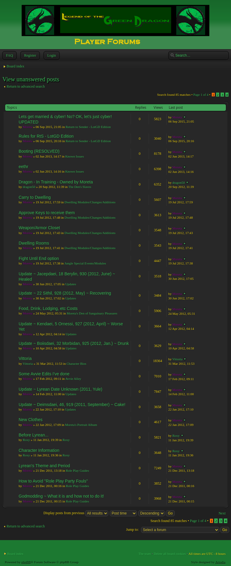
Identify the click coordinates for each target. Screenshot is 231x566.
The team (145, 553)
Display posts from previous (76, 513)
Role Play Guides (77, 470)
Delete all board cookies (170, 553)
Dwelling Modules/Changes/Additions (90, 202)
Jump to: (132, 529)
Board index (15, 66)
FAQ (9, 55)
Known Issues (74, 156)
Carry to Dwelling (35, 197)
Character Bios (76, 363)
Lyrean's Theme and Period (44, 465)
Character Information (39, 450)
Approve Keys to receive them (47, 212)
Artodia (220, 562)
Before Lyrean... (33, 435)
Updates (70, 284)
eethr (23, 166)
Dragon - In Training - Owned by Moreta (56, 182)
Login (51, 55)
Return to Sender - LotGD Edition (88, 127)
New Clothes (30, 419)
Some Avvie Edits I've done (44, 373)
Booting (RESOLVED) (39, 151)
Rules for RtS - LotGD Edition (46, 136)
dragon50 (29, 187)
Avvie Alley (73, 378)
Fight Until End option (39, 258)
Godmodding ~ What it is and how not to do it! (61, 496)
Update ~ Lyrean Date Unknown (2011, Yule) (60, 389)
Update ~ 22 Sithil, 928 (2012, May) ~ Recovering (65, 293)
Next (222, 513)
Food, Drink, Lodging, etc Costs (48, 308)
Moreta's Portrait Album (81, 425)
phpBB (26, 562)
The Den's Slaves (79, 187)
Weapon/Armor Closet (39, 227)
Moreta (27, 127)
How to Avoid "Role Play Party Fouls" (53, 481)
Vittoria (25, 358)
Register (29, 55)
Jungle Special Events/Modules (85, 263)
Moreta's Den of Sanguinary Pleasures (92, 313)
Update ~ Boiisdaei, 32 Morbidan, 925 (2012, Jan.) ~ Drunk (74, 343)
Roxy (26, 440)
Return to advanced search (26, 86)
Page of (200, 94)
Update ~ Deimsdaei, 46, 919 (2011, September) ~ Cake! (72, 404)
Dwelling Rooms (34, 243)
